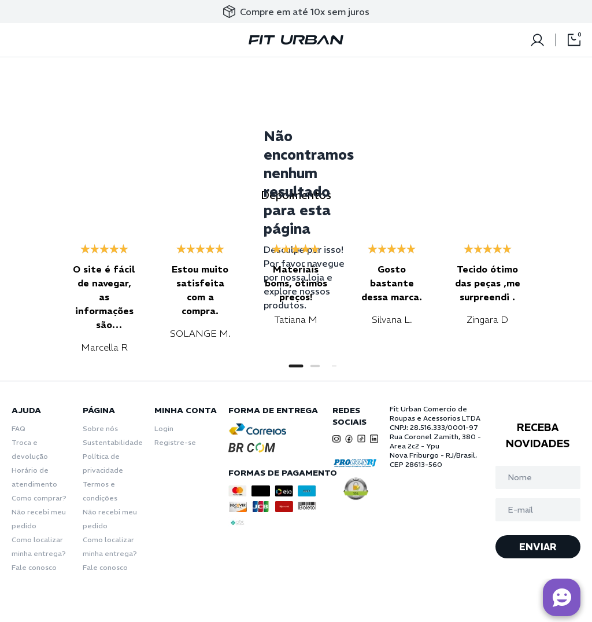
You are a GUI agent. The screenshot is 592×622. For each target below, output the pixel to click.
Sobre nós (100, 428)
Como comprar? (39, 498)
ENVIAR (538, 547)
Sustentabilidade (113, 442)
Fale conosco (34, 567)
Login (163, 428)
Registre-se (175, 442)
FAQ (18, 428)
